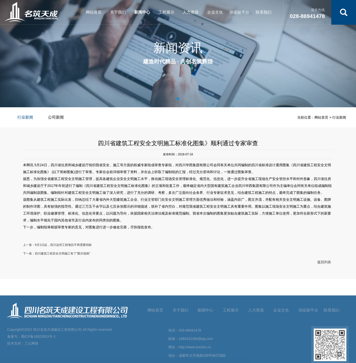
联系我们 (263, 12)
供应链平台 (239, 12)
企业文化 (215, 12)
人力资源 (191, 12)
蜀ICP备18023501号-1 (38, 361)
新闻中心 (142, 12)
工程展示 (166, 12)
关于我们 (118, 12)
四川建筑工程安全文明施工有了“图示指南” (62, 255)
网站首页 (94, 12)
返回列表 (324, 264)
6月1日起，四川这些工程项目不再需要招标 (63, 246)
